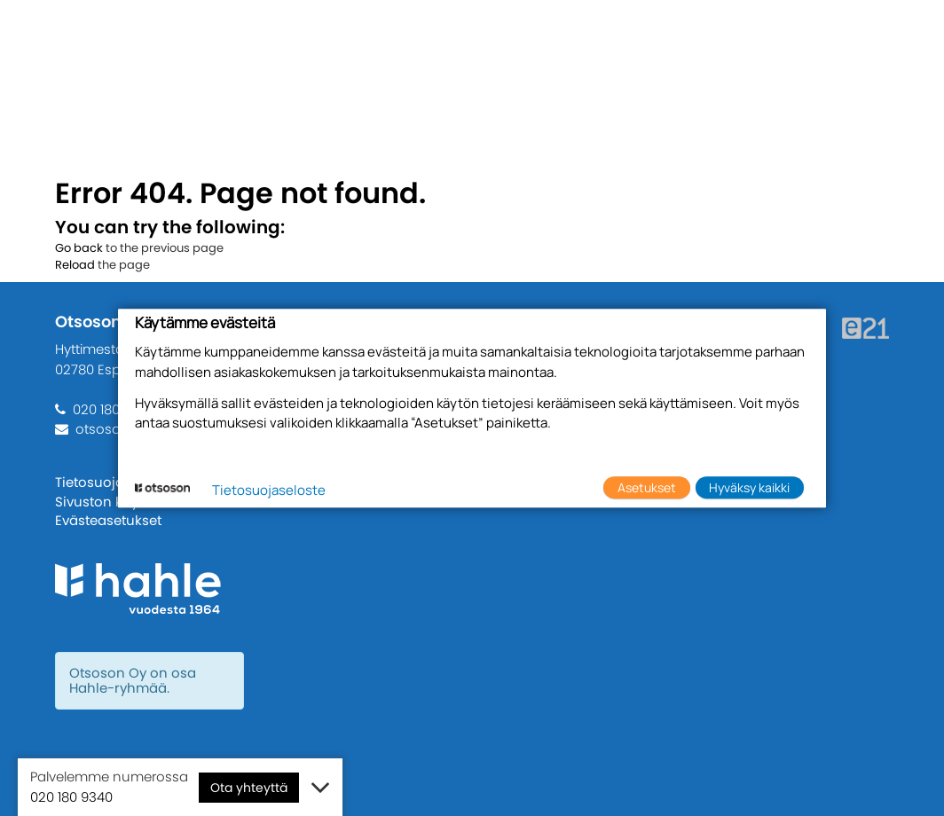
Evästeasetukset (108, 520)
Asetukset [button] (647, 487)
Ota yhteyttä (248, 787)
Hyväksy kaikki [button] (749, 487)
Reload (75, 264)
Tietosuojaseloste (117, 482)
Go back (79, 247)
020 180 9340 (114, 409)
